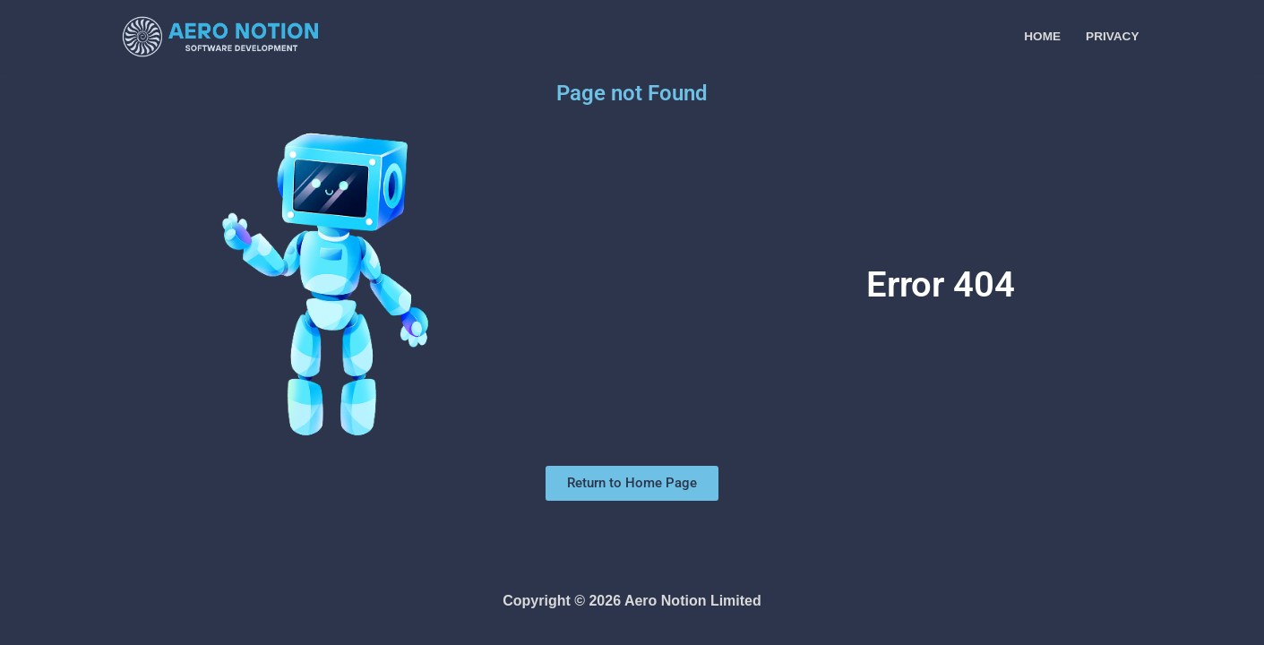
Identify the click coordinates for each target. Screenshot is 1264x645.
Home (1042, 36)
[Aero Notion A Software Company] (220, 36)
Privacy (1112, 36)
